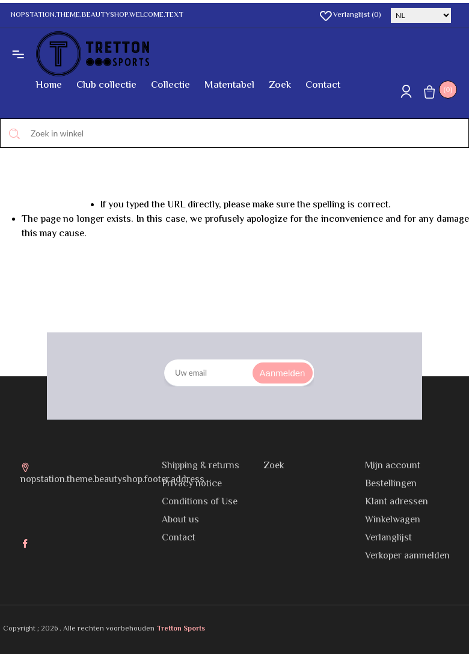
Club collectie (106, 85)
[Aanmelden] (239, 373)
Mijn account (392, 466)
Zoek (280, 85)
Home (48, 85)
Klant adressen (396, 502)
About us (180, 520)
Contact (322, 85)
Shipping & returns (200, 466)
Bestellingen (391, 484)
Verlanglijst (388, 538)
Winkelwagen (392, 520)
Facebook (26, 544)
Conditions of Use (200, 502)
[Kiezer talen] (421, 15)
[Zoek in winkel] (234, 133)
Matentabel (229, 85)
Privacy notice (192, 484)
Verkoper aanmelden (407, 556)
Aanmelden (282, 373)
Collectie (170, 85)
